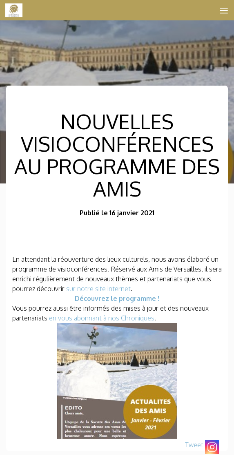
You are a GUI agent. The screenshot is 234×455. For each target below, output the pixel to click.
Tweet (194, 445)
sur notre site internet (98, 289)
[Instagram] (212, 447)
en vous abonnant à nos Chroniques (101, 318)
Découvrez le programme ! (117, 298)
